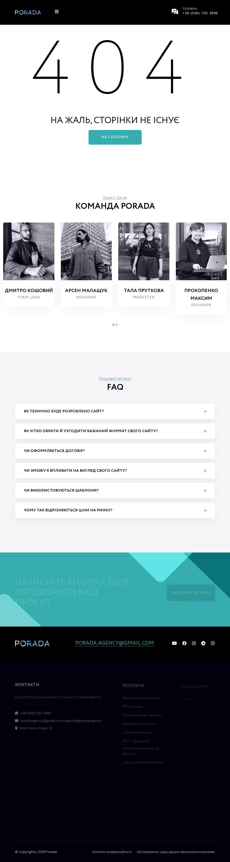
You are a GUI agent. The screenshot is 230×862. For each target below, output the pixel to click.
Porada (51, 852)
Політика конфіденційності (112, 852)
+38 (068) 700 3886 (200, 13)
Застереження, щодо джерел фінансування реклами (176, 852)
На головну (115, 137)
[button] (113, 325)
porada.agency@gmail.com (114, 643)
